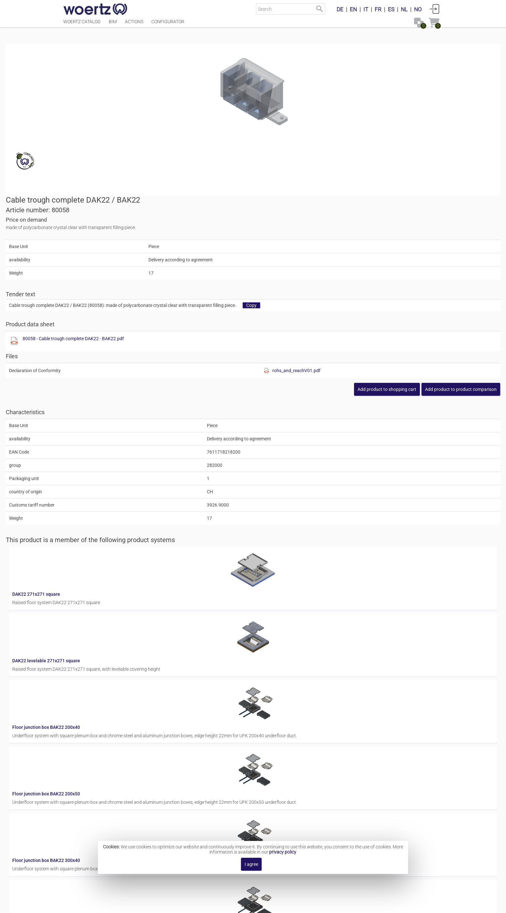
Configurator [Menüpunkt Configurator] (167, 24)
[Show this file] (264, 198)
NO (418, 9)
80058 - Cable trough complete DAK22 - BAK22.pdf (323, 195)
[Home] (95, 9)
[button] (403, 245)
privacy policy (282, 852)
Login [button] (435, 9)
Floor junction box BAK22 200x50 (259, 563)
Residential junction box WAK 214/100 (265, 768)
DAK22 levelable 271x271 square (259, 460)
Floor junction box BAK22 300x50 (259, 666)
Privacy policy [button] (306, 905)
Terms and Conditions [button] (258, 905)
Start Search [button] (319, 9)
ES (391, 9)
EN (353, 9)
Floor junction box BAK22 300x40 (259, 614)
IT (365, 9)
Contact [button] (217, 905)
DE (340, 9)
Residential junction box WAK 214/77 (263, 820)
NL (404, 9)
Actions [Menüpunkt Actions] (134, 24)
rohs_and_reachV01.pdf (388, 227)
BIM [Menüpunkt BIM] (113, 24)
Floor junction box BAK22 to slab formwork (269, 717)
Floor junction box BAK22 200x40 (259, 512)
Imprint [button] (192, 905)
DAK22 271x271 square (249, 409)
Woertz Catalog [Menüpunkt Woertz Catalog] (82, 24)
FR (378, 9)
